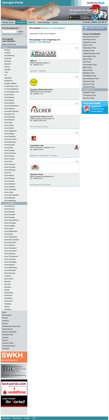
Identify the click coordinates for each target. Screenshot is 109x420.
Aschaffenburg (9, 55)
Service (55, 22)
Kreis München (9, 206)
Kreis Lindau (8, 192)
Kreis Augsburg (9, 108)
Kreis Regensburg (10, 237)
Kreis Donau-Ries (10, 139)
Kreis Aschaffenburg (11, 106)
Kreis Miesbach (9, 198)
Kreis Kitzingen (9, 178)
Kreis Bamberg (9, 117)
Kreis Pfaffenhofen (10, 231)
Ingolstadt (7, 78)
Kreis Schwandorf (10, 248)
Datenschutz (17, 418)
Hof (5, 75)
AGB (34, 418)
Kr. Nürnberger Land (11, 92)
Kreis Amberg (9, 100)
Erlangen (7, 69)
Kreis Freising (9, 156)
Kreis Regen (8, 234)
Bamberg (7, 61)
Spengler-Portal (12, 2)
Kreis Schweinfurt (10, 251)
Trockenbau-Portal (89, 95)
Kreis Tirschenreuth (11, 256)
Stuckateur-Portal (89, 92)
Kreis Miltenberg (10, 200)
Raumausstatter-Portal (91, 78)
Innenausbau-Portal (90, 64)
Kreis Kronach (9, 181)
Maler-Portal (87, 67)
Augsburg (7, 58)
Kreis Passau (9, 228)
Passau (7, 290)
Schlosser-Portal (88, 81)
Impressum (6, 418)
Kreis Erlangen (9, 150)
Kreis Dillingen (9, 133)
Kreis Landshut (9, 186)
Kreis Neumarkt (9, 214)
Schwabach (8, 298)
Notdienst (31, 22)
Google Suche (6, 34)
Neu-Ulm (7, 284)
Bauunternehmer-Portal (91, 37)
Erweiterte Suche (17, 34)
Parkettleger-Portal (89, 76)
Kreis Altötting (9, 97)
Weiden (7, 306)
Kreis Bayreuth (9, 120)
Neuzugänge (21, 22)
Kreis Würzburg (9, 273)
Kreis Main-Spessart (11, 195)
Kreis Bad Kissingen (11, 111)
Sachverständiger (44, 22)
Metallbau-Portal (88, 73)
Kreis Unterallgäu (10, 262)
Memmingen (8, 279)
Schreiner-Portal (88, 84)
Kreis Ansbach (9, 103)
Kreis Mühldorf (9, 203)
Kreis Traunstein (10, 259)
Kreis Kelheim (9, 175)
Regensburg (8, 292)
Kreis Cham (8, 122)
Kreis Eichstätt (9, 145)
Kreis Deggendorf (10, 131)
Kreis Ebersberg (10, 142)
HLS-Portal (87, 62)
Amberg (7, 50)
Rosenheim (8, 295)
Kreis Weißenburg (10, 267)
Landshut (7, 276)
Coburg (7, 67)
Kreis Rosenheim (10, 242)
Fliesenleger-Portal (89, 48)
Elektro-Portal (87, 45)
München (7, 281)
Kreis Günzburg (9, 167)
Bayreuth (7, 64)
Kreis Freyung (9, 159)
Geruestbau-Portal (89, 56)
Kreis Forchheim (10, 153)
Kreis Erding (8, 147)
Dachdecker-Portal (89, 42)
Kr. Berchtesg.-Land (11, 86)
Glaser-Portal (87, 59)
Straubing (7, 304)
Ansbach (7, 53)
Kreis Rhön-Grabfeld (11, 239)
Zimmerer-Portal (88, 98)
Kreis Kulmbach (9, 184)
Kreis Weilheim (9, 265)
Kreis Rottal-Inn (9, 245)
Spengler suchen (8, 22)
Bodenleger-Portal (89, 39)
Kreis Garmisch (9, 164)
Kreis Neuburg (9, 212)
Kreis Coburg (9, 125)
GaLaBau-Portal (88, 50)
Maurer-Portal (87, 70)
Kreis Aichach (9, 94)
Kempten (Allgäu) (10, 83)
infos (77, 48)
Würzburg (7, 309)
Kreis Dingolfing (9, 136)
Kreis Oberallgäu (10, 223)
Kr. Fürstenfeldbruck (11, 89)
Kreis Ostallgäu (9, 226)
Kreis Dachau (9, 128)
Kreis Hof (7, 173)
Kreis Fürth (8, 161)
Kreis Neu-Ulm (9, 209)
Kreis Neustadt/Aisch (11, 220)
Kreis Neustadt (9, 217)
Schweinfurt (8, 301)
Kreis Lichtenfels (10, 189)
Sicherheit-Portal (89, 87)
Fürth (6, 72)
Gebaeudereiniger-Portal (91, 53)
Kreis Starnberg (9, 253)
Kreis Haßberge (9, 170)
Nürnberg (7, 287)
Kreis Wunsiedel (10, 270)
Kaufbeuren (8, 80)
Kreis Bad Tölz (9, 114)
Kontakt (27, 418)
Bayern (46, 28)
